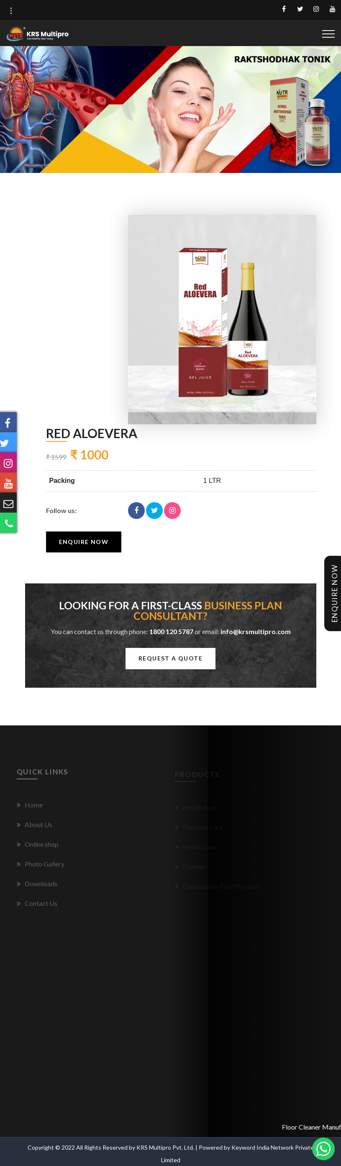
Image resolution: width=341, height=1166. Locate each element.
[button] (11, 11)
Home (30, 808)
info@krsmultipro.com (255, 631)
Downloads (37, 886)
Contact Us (37, 906)
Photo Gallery (40, 867)
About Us (34, 827)
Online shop (38, 847)
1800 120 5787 (171, 631)
